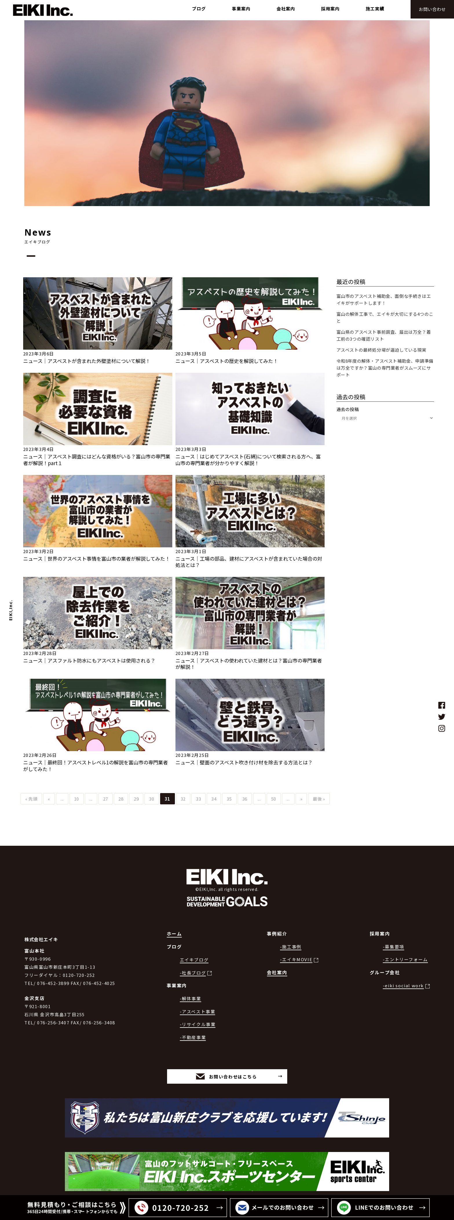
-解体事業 (190, 998)
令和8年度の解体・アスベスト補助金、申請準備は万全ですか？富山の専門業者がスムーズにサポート (384, 368)
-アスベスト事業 (197, 1011)
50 (273, 799)
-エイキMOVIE (296, 959)
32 (183, 799)
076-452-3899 (53, 983)
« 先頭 (31, 799)
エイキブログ (194, 960)
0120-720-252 (79, 975)
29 (136, 799)
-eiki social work (403, 985)
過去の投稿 (347, 409)
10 (76, 799)
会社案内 (277, 972)
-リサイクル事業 (198, 1024)
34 (213, 799)
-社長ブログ (193, 973)
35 (229, 799)
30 (151, 799)
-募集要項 (393, 947)
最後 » (319, 799)
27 (105, 799)
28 (120, 799)
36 (244, 799)
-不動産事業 (193, 1037)
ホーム (174, 933)
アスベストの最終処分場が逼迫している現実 (381, 350)
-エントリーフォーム (405, 959)
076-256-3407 (53, 1022)
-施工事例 (290, 947)
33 (198, 799)
